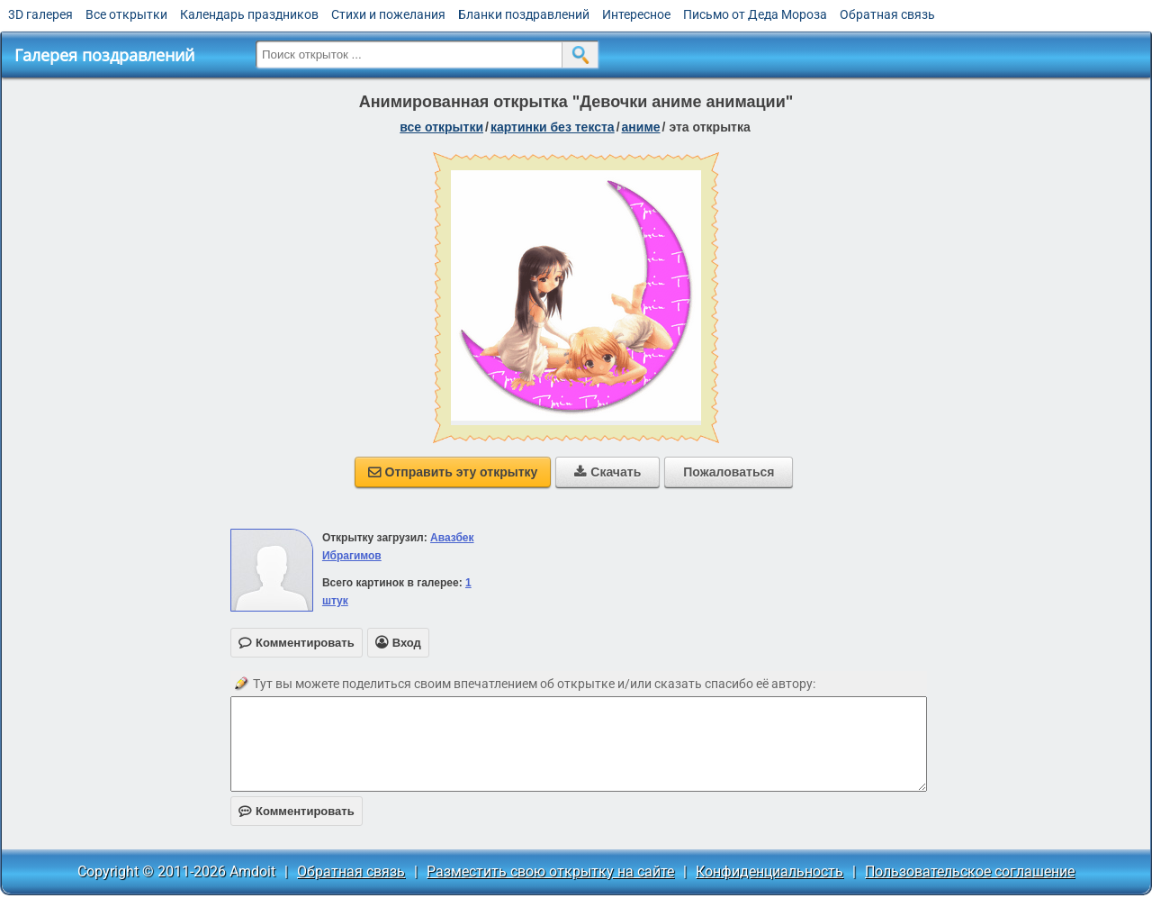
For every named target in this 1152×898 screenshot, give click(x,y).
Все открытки (126, 14)
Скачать (607, 472)
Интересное (636, 14)
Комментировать (296, 811)
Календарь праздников (249, 14)
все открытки (441, 127)
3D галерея (40, 14)
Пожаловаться (728, 472)
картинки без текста (552, 127)
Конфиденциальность (769, 871)
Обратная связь (887, 14)
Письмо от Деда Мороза (755, 14)
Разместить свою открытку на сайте (550, 871)
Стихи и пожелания (388, 14)
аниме (641, 127)
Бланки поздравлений (524, 14)
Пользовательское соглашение (970, 871)
